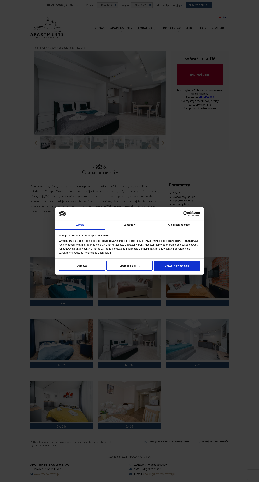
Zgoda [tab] (80, 224)
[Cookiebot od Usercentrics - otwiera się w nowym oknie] (185, 213)
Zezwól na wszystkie (177, 265)
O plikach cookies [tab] (179, 224)
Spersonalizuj (130, 265)
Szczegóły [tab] (129, 224)
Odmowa (82, 265)
